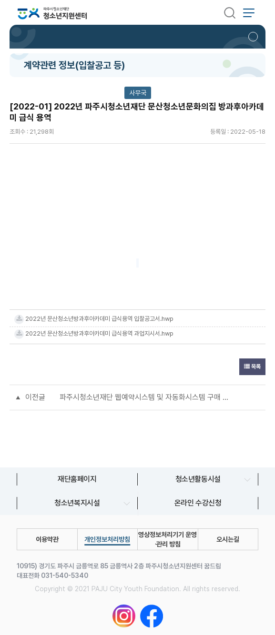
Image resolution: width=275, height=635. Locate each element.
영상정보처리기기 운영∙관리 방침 (167, 539)
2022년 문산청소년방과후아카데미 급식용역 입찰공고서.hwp (99, 318)
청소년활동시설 (198, 479)
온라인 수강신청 (198, 502)
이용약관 (47, 539)
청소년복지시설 (77, 502)
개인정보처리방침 (107, 539)
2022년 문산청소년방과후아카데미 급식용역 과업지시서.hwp (99, 333)
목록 (252, 366)
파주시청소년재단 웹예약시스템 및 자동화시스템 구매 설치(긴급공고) (147, 397)
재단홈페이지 (77, 479)
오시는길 (227, 539)
